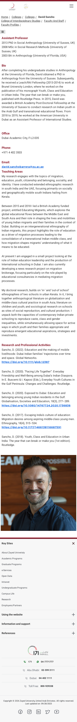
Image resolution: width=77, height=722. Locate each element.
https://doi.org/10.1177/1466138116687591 (31, 427)
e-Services (6, 570)
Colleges (16, 16)
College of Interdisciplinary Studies (20, 20)
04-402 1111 (45, 678)
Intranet (5, 582)
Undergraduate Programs (14, 587)
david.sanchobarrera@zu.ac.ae (23, 167)
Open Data (7, 576)
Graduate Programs (11, 564)
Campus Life (8, 593)
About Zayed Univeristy (13, 552)
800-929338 (47, 686)
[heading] (39, 543)
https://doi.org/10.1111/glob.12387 (25, 362)
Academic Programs (12, 558)
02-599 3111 (48, 670)
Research (6, 599)
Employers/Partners (12, 605)
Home (4, 16)
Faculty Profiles (10, 24)
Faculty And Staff (54, 20)
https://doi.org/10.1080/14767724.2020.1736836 (36, 405)
